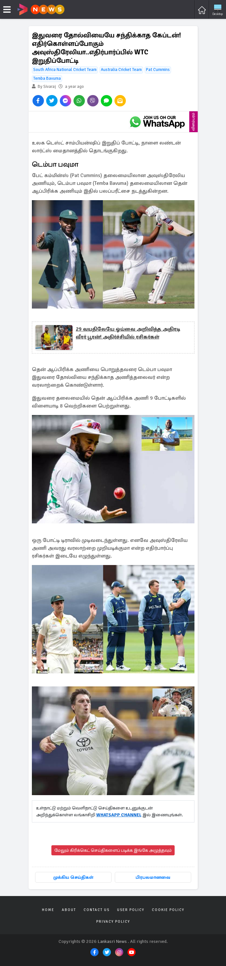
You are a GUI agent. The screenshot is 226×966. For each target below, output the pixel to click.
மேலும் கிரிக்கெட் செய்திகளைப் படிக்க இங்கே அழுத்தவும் (113, 850)
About (69, 910)
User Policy (130, 910)
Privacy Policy (113, 921)
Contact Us (97, 910)
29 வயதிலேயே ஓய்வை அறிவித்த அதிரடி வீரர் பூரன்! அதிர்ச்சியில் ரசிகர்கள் (128, 333)
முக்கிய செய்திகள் (73, 877)
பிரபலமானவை (153, 877)
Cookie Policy (168, 910)
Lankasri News (112, 941)
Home (48, 910)
